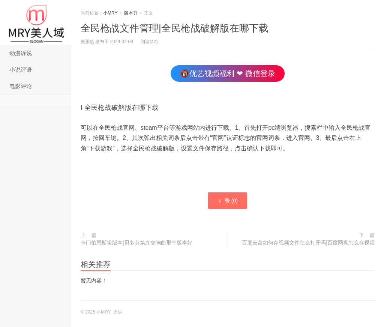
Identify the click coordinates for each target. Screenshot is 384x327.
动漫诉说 (20, 53)
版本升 (131, 13)
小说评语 (20, 69)
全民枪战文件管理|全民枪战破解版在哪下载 (174, 28)
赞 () (228, 201)
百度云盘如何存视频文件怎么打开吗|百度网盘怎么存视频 (308, 243)
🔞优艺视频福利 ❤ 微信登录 (227, 73)
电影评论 (20, 86)
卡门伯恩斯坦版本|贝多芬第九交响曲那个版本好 (136, 243)
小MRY (35, 22)
